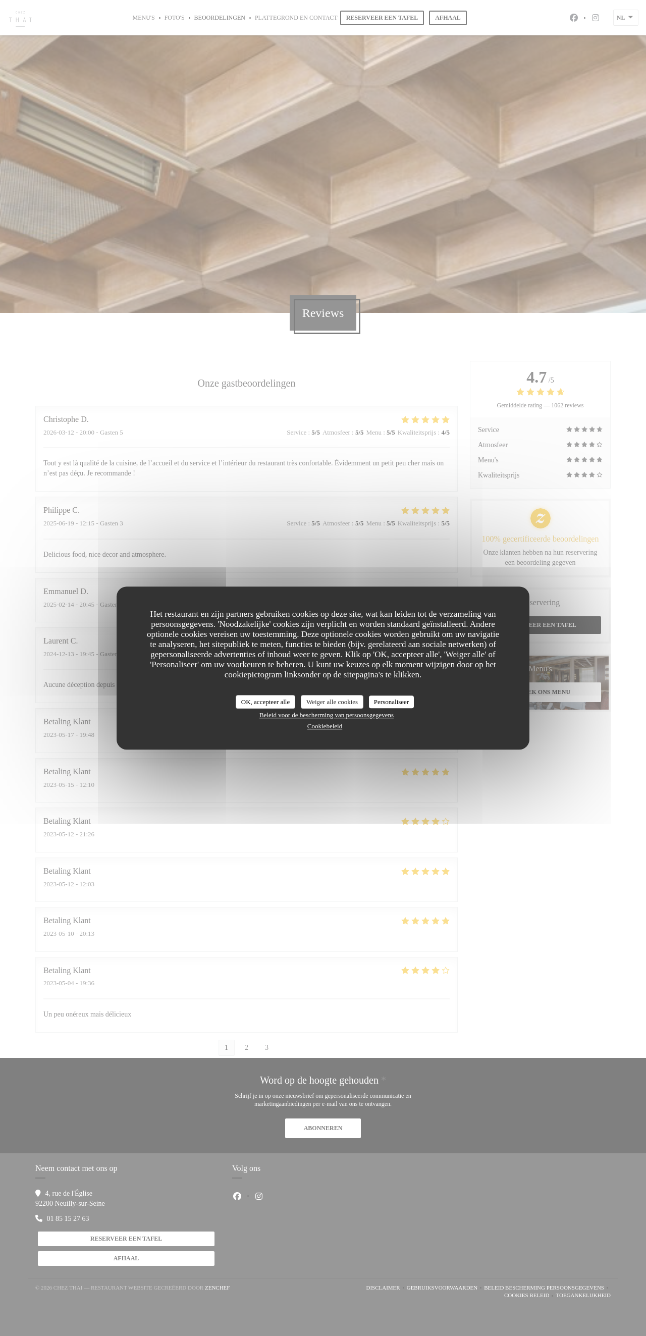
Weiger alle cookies (332, 702)
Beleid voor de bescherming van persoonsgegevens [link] (326, 715)
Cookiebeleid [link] (324, 726)
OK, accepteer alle (265, 702)
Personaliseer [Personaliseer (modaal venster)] (391, 702)
